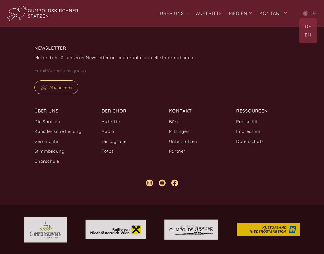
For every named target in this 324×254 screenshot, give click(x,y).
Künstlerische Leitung (58, 131)
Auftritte (209, 13)
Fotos (108, 151)
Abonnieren (60, 87)
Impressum (248, 131)
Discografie (114, 141)
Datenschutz (250, 141)
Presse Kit (247, 121)
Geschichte (46, 141)
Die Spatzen (47, 121)
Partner (177, 151)
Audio (108, 131)
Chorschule (46, 161)
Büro (174, 121)
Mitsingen (179, 131)
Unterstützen (183, 141)
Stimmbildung (49, 151)
